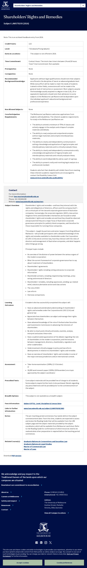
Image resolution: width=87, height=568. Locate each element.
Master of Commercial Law (35, 446)
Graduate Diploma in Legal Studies (38, 444)
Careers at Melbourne (10, 496)
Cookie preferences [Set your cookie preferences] (64, 563)
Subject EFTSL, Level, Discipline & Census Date (42, 403)
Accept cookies (23, 563)
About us (5, 492)
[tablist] (49, 5)
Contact (4, 509)
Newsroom (5, 505)
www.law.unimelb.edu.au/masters (29, 201)
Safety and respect (9, 501)
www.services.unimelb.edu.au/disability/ (46, 178)
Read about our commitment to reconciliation (20, 485)
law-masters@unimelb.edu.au (26, 196)
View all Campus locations (55, 513)
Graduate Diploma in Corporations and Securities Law (45, 441)
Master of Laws (30, 449)
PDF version (16, 455)
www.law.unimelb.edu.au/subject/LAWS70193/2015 (44, 408)
